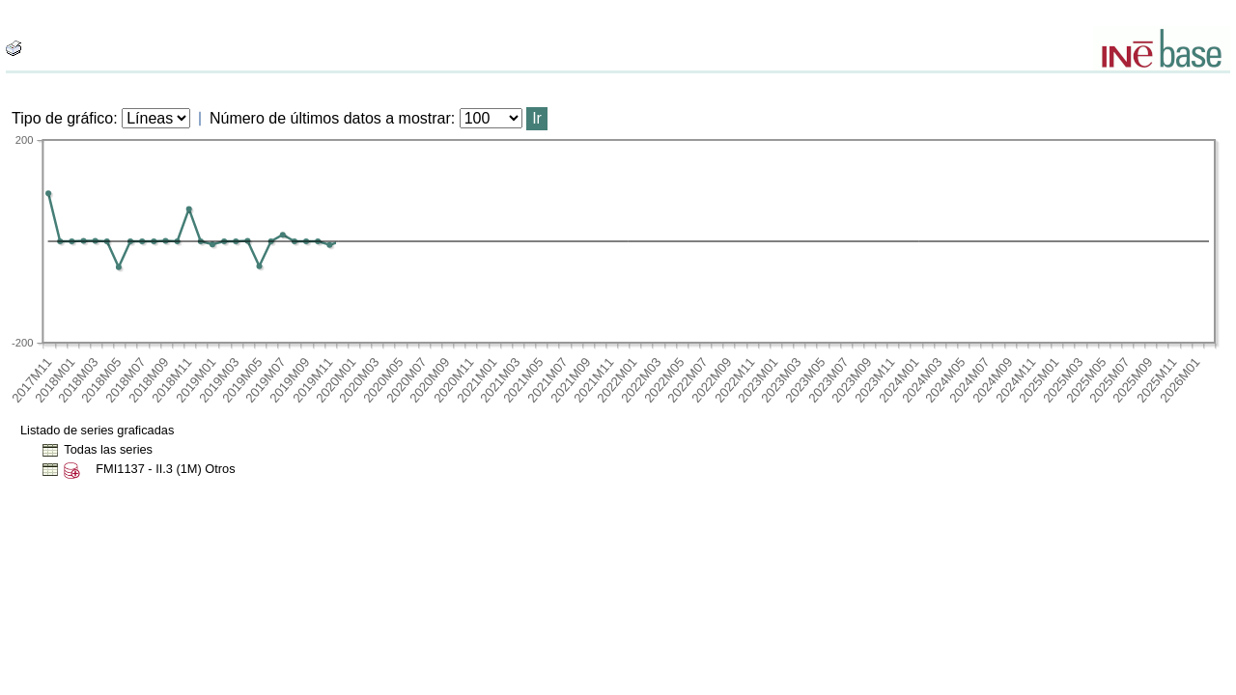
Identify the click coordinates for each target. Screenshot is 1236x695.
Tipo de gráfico (62, 118)
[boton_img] (13, 48)
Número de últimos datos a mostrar (330, 118)
